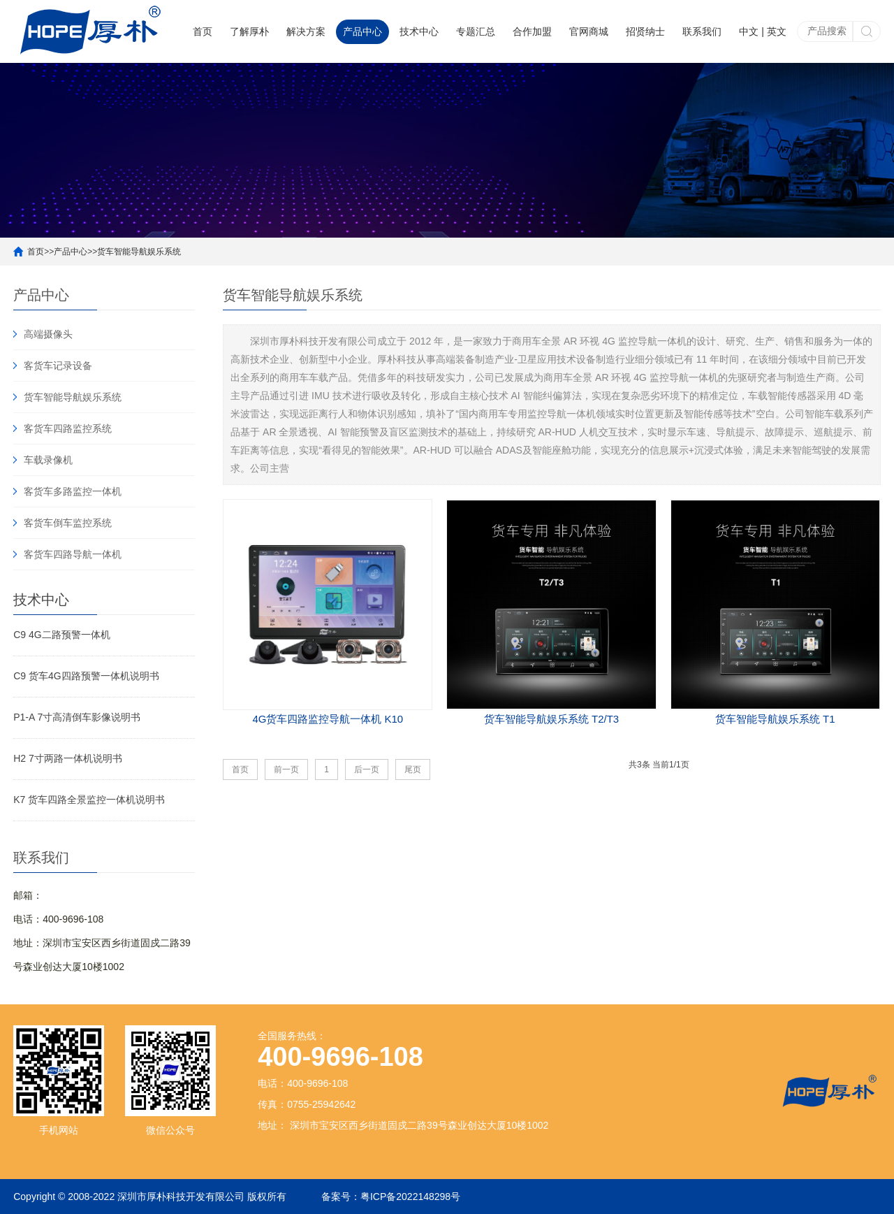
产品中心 (362, 31)
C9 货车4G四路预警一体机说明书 (86, 675)
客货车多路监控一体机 (73, 491)
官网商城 (588, 31)
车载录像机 (48, 459)
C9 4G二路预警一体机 (61, 634)
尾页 (412, 769)
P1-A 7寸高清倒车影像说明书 (76, 717)
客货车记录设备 (58, 365)
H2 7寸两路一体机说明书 (67, 758)
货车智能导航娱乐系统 (139, 251)
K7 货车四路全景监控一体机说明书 (89, 799)
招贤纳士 (645, 31)
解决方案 (305, 31)
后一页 (366, 769)
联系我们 (701, 31)
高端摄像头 (48, 334)
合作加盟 (532, 31)
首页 (202, 31)
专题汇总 (475, 31)
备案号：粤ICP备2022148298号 (390, 1196)
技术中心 (419, 31)
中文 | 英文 (762, 31)
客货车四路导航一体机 (73, 554)
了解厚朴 (249, 31)
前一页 (286, 769)
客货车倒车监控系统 (68, 522)
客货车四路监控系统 (68, 428)
